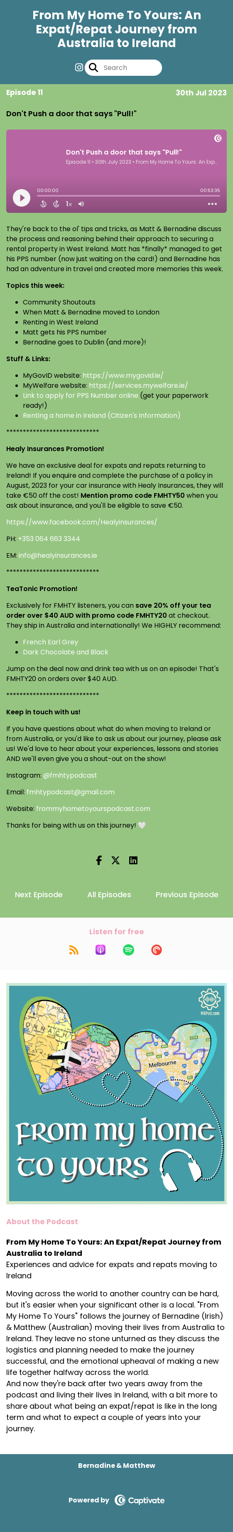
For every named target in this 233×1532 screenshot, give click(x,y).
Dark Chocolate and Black (65, 652)
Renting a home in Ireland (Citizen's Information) (102, 415)
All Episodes (109, 894)
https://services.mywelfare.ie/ (138, 385)
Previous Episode (187, 894)
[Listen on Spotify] (129, 950)
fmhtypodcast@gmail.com (71, 792)
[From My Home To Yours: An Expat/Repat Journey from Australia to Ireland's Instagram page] (79, 67)
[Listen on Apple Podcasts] (100, 950)
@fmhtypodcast (70, 775)
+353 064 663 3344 (49, 539)
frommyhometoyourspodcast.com (93, 808)
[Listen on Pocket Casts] (156, 950)
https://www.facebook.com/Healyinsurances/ (81, 522)
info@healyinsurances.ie (58, 555)
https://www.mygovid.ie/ (123, 375)
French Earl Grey (50, 642)
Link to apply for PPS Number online (80, 395)
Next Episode (39, 894)
